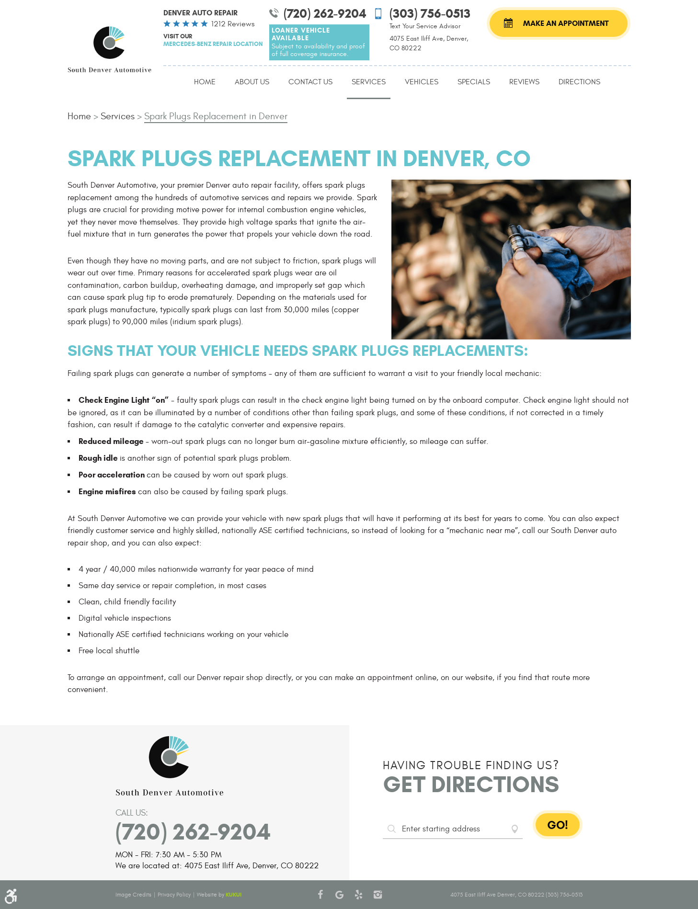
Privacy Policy (174, 894)
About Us (252, 82)
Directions (579, 82)
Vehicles (421, 82)
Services (369, 82)
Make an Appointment (566, 23)
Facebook (320, 894)
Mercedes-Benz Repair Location (213, 44)
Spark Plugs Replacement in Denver (215, 116)
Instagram (377, 894)
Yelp (358, 894)
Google (339, 894)
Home (205, 82)
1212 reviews (232, 24)
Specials (474, 82)
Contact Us (310, 82)
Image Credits (133, 894)
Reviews (524, 82)
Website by (219, 894)
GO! (557, 825)
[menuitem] (204, 82)
